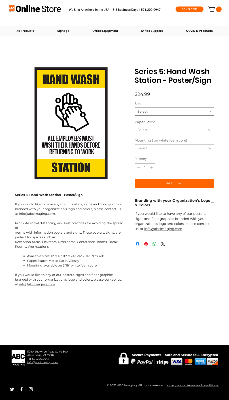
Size (138, 103)
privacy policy (176, 385)
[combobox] (174, 112)
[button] (215, 9)
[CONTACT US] (190, 9)
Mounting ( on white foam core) (161, 140)
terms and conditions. (202, 385)
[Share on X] (163, 244)
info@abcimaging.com (37, 214)
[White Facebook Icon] (21, 389)
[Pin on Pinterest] (146, 244)
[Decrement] (138, 167)
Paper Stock (145, 122)
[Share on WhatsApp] (154, 244)
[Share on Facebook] (137, 244)
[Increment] (152, 167)
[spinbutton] (145, 167)
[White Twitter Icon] (12, 389)
